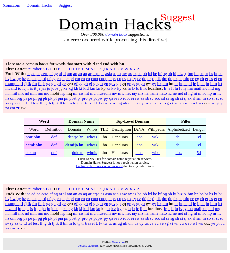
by (19, 78)
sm (198, 98)
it (35, 88)
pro (85, 98)
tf (41, 103)
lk (145, 88)
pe (30, 98)
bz (24, 78)
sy (12, 103)
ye (213, 103)
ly (184, 88)
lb (133, 88)
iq (24, 88)
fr (44, 83)
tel (30, 103)
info (213, 83)
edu (186, 78)
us (136, 103)
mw (121, 93)
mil (14, 93)
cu (119, 78)
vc (157, 103)
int (220, 83)
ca (28, 78)
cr (110, 78)
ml (27, 93)
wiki (156, 137)
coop (103, 78)
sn (204, 98)
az (134, 73)
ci (63, 78)
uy (141, 103)
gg (81, 83)
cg (54, 78)
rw (137, 98)
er (206, 78)
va (151, 103)
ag (56, 73)
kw (113, 88)
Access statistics (88, 245)
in (207, 83)
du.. (179, 152)
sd (163, 98)
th (49, 103)
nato (163, 93)
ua (114, 103)
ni (195, 93)
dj (154, 78)
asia (108, 73)
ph (45, 98)
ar (89, 73)
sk (189, 98)
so (209, 98)
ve (162, 103)
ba (140, 73)
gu (143, 83)
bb (145, 73)
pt (95, 98)
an (75, 73)
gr (129, 83)
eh (202, 78)
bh (170, 73)
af (51, 73)
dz (175, 78)
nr (215, 93)
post (72, 98)
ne (175, 93)
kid (86, 88)
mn (40, 93)
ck (68, 78)
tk (57, 103)
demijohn (34, 145)
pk (50, 98)
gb (53, 83)
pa (25, 98)
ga (48, 83)
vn (176, 103)
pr (79, 98)
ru (132, 98)
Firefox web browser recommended (99, 166)
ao (80, 73)
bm (190, 73)
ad (33, 73)
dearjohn (33, 137)
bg (165, 73)
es (211, 78)
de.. (179, 137)
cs (114, 78)
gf (76, 83)
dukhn (31, 152)
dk (159, 78)
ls (169, 88)
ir (28, 88)
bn (196, 73)
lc (137, 88)
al (64, 73)
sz (16, 103)
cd (44, 78)
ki (80, 88)
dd (144, 78)
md (211, 88)
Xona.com (11, 5)
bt (215, 73)
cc (39, 78)
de (149, 78)
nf (185, 93)
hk (159, 83)
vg (167, 103)
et (215, 78)
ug (120, 103)
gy (154, 83)
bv (7, 78)
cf (49, 78)
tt (97, 103)
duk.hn (77, 152)
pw (100, 98)
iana (139, 137)
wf (195, 103)
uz (147, 103)
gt (137, 83)
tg (45, 103)
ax (130, 73)
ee (192, 78)
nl (199, 93)
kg (71, 88)
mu (92, 93)
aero (44, 73)
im (202, 83)
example (12, 83)
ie (194, 83)
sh (177, 98)
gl (95, 83)
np (210, 93)
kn (98, 88)
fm (34, 83)
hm (165, 83)
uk (125, 103)
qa (111, 98)
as (102, 73)
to (74, 103)
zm (12, 108)
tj (53, 103)
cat (34, 78)
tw (105, 103)
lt (172, 88)
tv (100, 103)
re (115, 98)
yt (218, 103)
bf (160, 73)
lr (165, 88)
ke (65, 88)
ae (38, 73)
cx (129, 78)
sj (185, 98)
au (119, 73)
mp (62, 93)
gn (106, 83)
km (92, 88)
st (217, 98)
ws (200, 103)
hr (176, 83)
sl (194, 98)
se (167, 98)
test (36, 103)
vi (171, 103)
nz (7, 98)
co (88, 78)
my (134, 93)
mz (141, 93)
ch (59, 78)
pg (40, 98)
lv (180, 88)
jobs (54, 88)
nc (170, 93)
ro (120, 98)
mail (197, 88)
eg (197, 78)
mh (7, 93)
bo (202, 73)
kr (108, 88)
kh (76, 88)
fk (29, 83)
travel (90, 103)
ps (90, 98)
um (130, 103)
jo (48, 88)
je (38, 88)
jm (44, 88)
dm (164, 78)
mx (128, 93)
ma (190, 88)
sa (142, 98)
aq (85, 73)
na (146, 93)
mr (75, 93)
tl (61, 103)
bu (220, 73)
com (94, 78)
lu (176, 88)
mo (46, 93)
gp (118, 83)
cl (72, 78)
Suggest (65, 5)
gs (133, 83)
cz (139, 78)
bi (174, 73)
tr (82, 103)
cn (83, 78)
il (198, 83)
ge (64, 83)
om (12, 98)
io (19, 88)
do (170, 78)
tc (20, 103)
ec (180, 78)
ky (119, 88)
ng (190, 93)
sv (7, 103)
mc (204, 88)
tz (110, 103)
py (106, 98)
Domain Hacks (39, 5)
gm (100, 83)
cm (77, 78)
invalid (11, 88)
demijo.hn (74, 145)
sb (147, 98)
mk (21, 93)
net (180, 93)
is (31, 88)
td (25, 103)
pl (55, 98)
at (114, 73)
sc (152, 98)
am (69, 73)
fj (25, 83)
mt (87, 93)
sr (213, 98)
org (19, 98)
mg (217, 88)
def (54, 137)
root (126, 98)
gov (112, 83)
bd (150, 73)
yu (223, 103)
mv (114, 93)
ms (81, 93)
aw (124, 73)
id (190, 83)
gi (90, 83)
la (129, 88)
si (181, 98)
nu (219, 93)
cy (134, 78)
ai (60, 73)
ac (28, 73)
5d (199, 152)
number (34, 69)
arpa (96, 73)
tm (65, 103)
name (154, 93)
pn (66, 98)
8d (199, 137)
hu (186, 83)
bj (185, 73)
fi (22, 83)
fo (40, 83)
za (7, 108)
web (188, 103)
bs (211, 73)
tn (70, 103)
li (141, 88)
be (155, 73)
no (205, 93)
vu (181, 103)
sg (172, 98)
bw (13, 78)
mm (33, 93)
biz (180, 73)
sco (157, 98)
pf (35, 98)
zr (17, 108)
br (206, 73)
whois (92, 137)
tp (78, 103)
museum (104, 93)
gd (59, 83)
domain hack (116, 34)
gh (86, 83)
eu (220, 78)
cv (124, 78)
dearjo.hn (75, 137)
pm (60, 98)
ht (180, 83)
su (221, 98)
